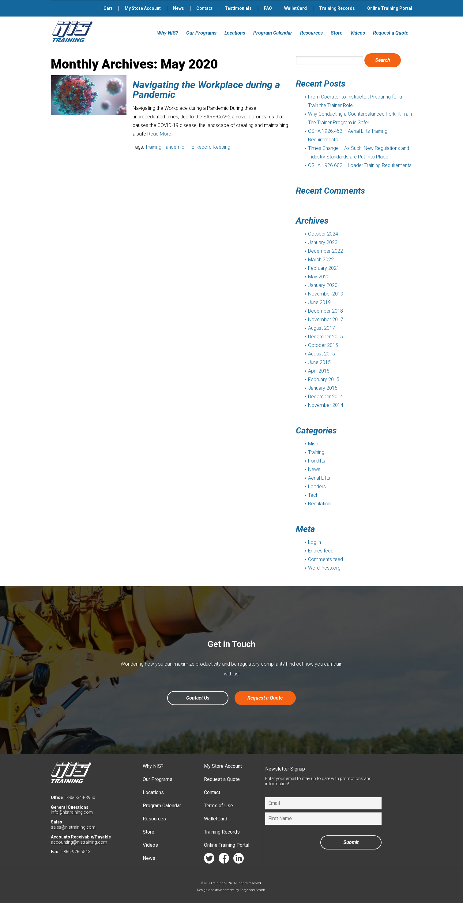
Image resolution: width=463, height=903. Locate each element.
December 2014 (325, 396)
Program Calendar (272, 33)
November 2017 (325, 319)
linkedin (238, 860)
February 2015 (323, 379)
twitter (209, 860)
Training (153, 147)
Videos (357, 33)
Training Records (337, 8)
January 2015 (322, 388)
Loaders (317, 486)
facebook (224, 860)
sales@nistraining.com (73, 827)
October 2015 (323, 345)
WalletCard (295, 8)
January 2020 (322, 285)
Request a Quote (390, 33)
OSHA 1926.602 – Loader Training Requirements (360, 165)
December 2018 (325, 311)
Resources (311, 33)
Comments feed (325, 559)
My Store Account (143, 8)
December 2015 (325, 337)
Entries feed (320, 551)
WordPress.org (324, 568)
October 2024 (323, 234)
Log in (314, 542)
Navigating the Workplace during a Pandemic (206, 89)
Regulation (319, 504)
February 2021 (323, 268)
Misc (313, 444)
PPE (190, 147)
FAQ (268, 8)
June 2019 (319, 302)
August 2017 (321, 328)
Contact (204, 8)
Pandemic (173, 147)
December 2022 (325, 251)
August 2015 (321, 354)
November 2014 (325, 405)
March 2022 (321, 259)
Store (336, 33)
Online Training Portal (389, 8)
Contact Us (197, 698)
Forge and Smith (252, 890)
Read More (159, 134)
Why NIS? (167, 33)
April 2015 (318, 371)
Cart (108, 8)
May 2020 (318, 277)
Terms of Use (218, 805)
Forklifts (316, 461)
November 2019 (325, 294)
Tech (313, 495)
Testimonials (238, 8)
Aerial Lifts (319, 478)
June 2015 (319, 362)
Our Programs (201, 33)
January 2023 (322, 242)
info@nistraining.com (72, 812)
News (178, 8)
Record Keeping (213, 147)
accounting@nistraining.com (79, 842)
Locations (234, 33)
